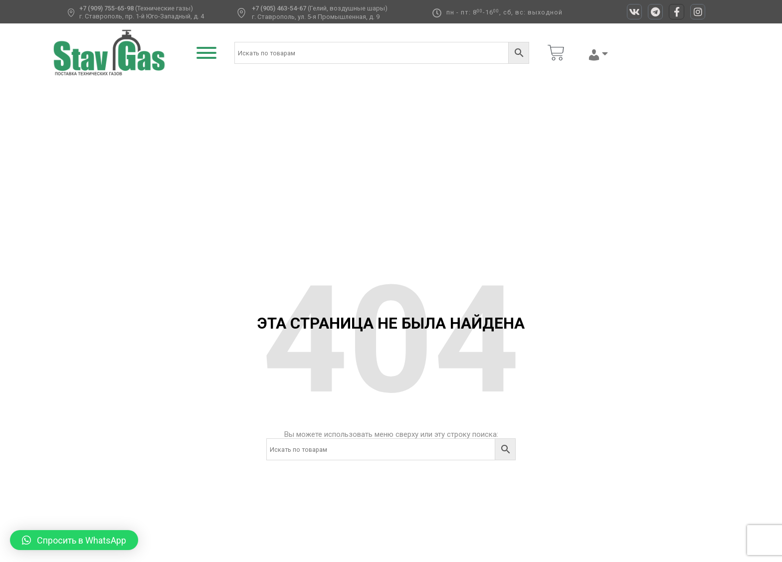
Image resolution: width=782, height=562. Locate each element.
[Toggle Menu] (206, 53)
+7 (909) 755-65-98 (106, 8)
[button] (74, 540)
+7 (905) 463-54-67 (279, 8)
